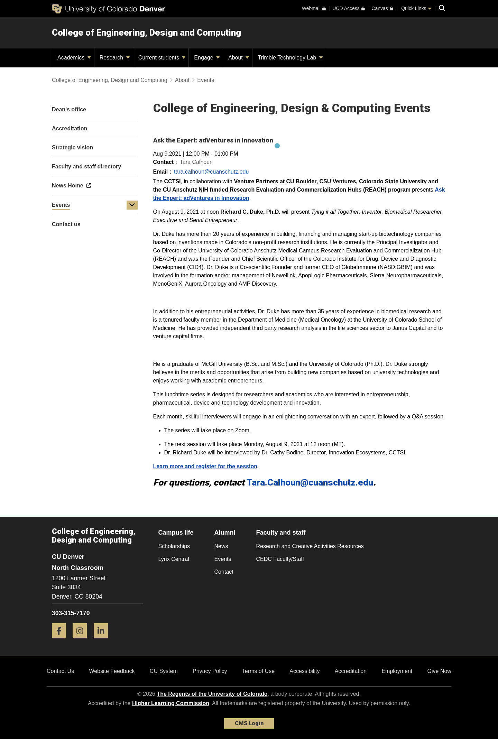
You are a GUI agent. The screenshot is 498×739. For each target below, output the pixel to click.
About (238, 58)
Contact (223, 572)
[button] (132, 205)
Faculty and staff (281, 532)
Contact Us (60, 671)
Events (61, 205)
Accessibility (304, 671)
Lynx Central (173, 559)
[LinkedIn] (103, 641)
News (221, 546)
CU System (164, 671)
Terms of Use (258, 671)
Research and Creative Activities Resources (310, 546)
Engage (207, 58)
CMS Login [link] (249, 723)
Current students (162, 58)
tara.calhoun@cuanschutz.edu (211, 172)
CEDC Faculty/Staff (280, 559)
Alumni (225, 532)
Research (115, 58)
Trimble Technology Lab (290, 58)
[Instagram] (82, 641)
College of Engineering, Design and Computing (146, 32)
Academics (74, 58)
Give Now (439, 671)
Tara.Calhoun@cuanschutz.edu (310, 482)
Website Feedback (112, 671)
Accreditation (351, 671)
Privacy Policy (210, 671)
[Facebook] (61, 641)
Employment (396, 671)
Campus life (176, 532)
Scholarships (174, 546)
